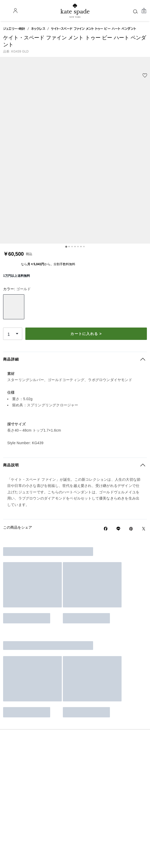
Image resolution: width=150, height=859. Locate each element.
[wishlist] (27, 83)
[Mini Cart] (144, 10)
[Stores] (12, 10)
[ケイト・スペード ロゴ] (75, 11)
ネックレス (38, 57)
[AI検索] (99, 10)
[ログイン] (135, 10)
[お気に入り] (127, 10)
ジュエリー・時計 (14, 57)
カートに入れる (105, 181)
